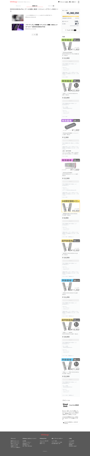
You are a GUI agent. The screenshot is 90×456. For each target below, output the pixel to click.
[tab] (35, 6)
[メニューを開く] (78, 2)
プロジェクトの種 (14, 444)
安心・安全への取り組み (27, 446)
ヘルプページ (71, 442)
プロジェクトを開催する (15, 447)
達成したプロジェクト (15, 443)
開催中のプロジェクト (15, 440)
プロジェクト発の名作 (44, 440)
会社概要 (24, 440)
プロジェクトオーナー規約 (57, 442)
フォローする (70, 30)
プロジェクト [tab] (18, 5)
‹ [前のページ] (32, 34)
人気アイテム (42, 442)
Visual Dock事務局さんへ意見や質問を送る (70, 423)
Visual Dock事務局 (74, 405)
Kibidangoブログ (26, 444)
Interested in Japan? (73, 446)
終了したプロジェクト (15, 442)
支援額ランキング (14, 446)
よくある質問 (71, 440)
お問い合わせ (71, 443)
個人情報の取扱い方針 (56, 443)
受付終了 (70, 61)
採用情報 (70, 444)
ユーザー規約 (54, 440)
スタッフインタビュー (27, 442)
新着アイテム (42, 443)
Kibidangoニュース (26, 443)
